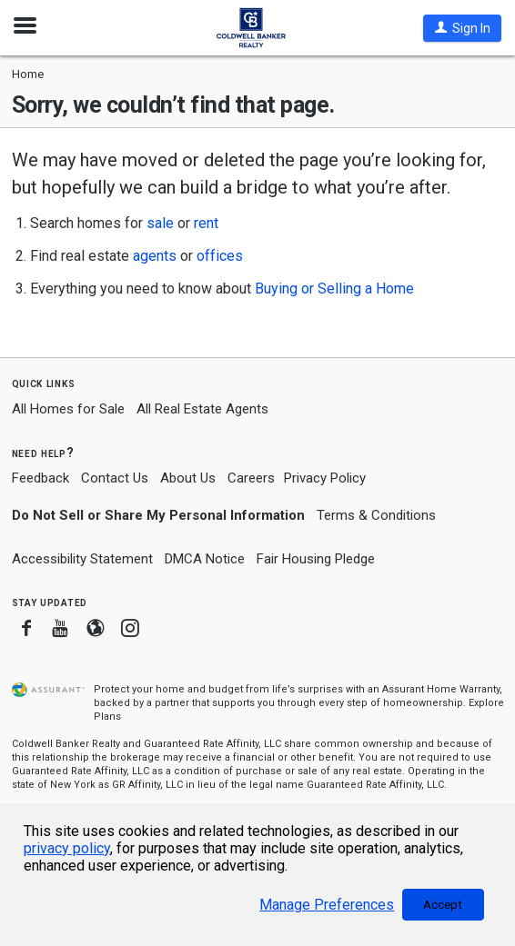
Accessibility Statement (82, 559)
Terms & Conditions (376, 515)
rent (206, 223)
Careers (251, 478)
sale (160, 223)
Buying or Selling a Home (334, 288)
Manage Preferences (326, 904)
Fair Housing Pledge (316, 559)
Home (28, 74)
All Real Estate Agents (202, 409)
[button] (462, 28)
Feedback (40, 478)
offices (220, 255)
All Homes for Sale (68, 409)
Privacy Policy (325, 478)
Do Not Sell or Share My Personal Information (158, 515)
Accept (442, 904)
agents (155, 255)
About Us (188, 478)
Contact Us (114, 478)
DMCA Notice (205, 559)
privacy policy (67, 848)
